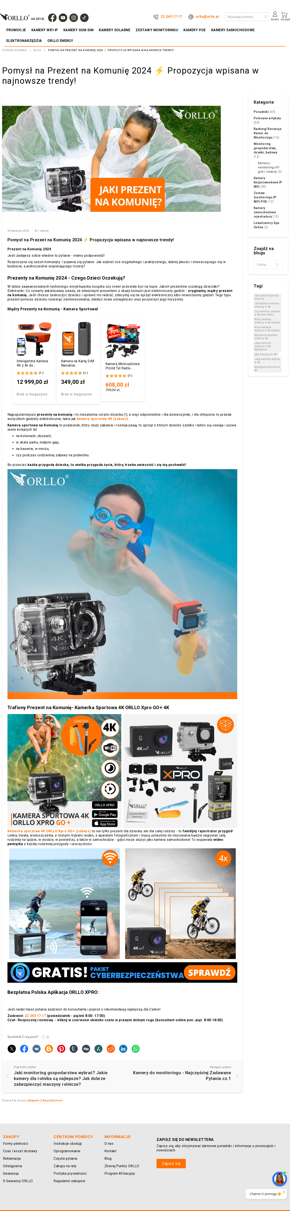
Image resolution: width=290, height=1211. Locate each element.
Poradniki (264, 111)
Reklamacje (12, 1158)
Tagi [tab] (258, 286)
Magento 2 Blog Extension (45, 1100)
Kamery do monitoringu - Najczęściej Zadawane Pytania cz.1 (182, 1075)
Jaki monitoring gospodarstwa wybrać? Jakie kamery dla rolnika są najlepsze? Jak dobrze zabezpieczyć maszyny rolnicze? (60, 1078)
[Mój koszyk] (285, 16)
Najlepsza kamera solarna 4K (265, 337)
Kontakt (110, 1151)
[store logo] (23, 16)
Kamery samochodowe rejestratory (266, 212)
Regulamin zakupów (69, 1181)
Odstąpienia (12, 1166)
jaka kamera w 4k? (266, 354)
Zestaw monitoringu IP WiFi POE (265, 197)
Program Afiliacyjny (119, 1173)
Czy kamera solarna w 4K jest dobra (267, 313)
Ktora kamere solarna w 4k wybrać (267, 329)
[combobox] (247, 16)
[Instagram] (73, 17)
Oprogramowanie (67, 1151)
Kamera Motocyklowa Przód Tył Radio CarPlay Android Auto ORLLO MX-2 (122, 366)
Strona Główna (14, 50)
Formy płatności (15, 1144)
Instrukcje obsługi (68, 1144)
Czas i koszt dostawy (20, 1151)
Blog (37, 50)
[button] (277, 264)
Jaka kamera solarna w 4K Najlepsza (262, 346)
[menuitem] (16, 30)
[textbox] (268, 264)
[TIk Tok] (84, 17)
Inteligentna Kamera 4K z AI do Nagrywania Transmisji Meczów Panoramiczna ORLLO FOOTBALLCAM (34, 363)
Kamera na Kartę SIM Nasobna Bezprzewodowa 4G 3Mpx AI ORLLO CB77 (78, 363)
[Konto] (275, 18)
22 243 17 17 (171, 17)
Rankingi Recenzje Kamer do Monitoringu (267, 133)
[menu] (145, 35)
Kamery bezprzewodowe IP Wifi (268, 182)
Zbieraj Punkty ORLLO (121, 1166)
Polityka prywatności (70, 1173)
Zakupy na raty (65, 1166)
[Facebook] (52, 17)
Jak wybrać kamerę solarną (266, 297)
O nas (108, 1144)
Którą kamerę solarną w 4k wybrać (267, 321)
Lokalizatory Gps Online (267, 225)
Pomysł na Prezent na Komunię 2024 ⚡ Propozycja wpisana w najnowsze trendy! (90, 239)
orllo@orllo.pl (207, 17)
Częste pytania (65, 1158)
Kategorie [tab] (264, 102)
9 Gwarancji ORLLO (18, 1181)
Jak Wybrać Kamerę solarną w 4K (266, 305)
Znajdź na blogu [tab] (264, 250)
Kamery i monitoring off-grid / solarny (270, 167)
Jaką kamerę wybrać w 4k (267, 361)
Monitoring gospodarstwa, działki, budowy (265, 150)
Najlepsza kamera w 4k (267, 368)
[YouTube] (63, 17)
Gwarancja (11, 1173)
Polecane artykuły (267, 120)
